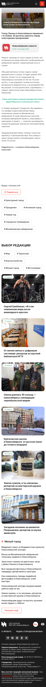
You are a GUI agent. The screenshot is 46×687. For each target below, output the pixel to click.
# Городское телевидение (16, 222)
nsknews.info (6, 676)
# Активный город (32, 207)
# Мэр (7, 253)
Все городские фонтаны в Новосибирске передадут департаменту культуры (21, 570)
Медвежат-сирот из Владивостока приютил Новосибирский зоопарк (22, 548)
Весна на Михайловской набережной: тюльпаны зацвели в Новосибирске (20, 555)
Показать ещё (11, 610)
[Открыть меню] (42, 3)
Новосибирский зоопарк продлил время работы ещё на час (21, 587)
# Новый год (10, 214)
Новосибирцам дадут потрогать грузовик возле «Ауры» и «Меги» (21, 601)
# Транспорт (23, 253)
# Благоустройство (13, 261)
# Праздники (10, 207)
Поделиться (11, 192)
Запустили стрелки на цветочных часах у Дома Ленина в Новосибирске (20, 562)
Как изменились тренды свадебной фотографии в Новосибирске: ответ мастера (18, 579)
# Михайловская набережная (18, 229)
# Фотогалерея (33, 268)
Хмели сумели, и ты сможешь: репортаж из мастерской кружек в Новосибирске (21, 594)
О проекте (6, 631)
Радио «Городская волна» (29, 631)
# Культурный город (14, 200)
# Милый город (11, 268)
